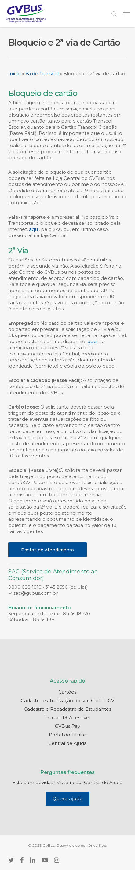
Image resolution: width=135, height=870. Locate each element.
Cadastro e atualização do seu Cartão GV (67, 700)
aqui (34, 229)
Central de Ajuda (67, 743)
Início (14, 73)
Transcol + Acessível (67, 717)
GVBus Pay (67, 726)
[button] (126, 14)
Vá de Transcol (42, 73)
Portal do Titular (67, 735)
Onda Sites (97, 845)
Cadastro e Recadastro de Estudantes (67, 709)
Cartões (67, 692)
